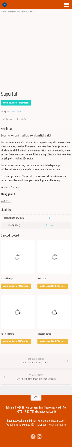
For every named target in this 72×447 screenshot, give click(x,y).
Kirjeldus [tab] (8, 119)
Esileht (3, 11)
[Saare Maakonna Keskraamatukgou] (33, 436)
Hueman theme (57, 424)
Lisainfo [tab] (21, 119)
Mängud (11, 11)
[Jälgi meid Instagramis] (39, 436)
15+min (49, 225)
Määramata (21, 11)
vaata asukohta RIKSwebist (16, 102)
